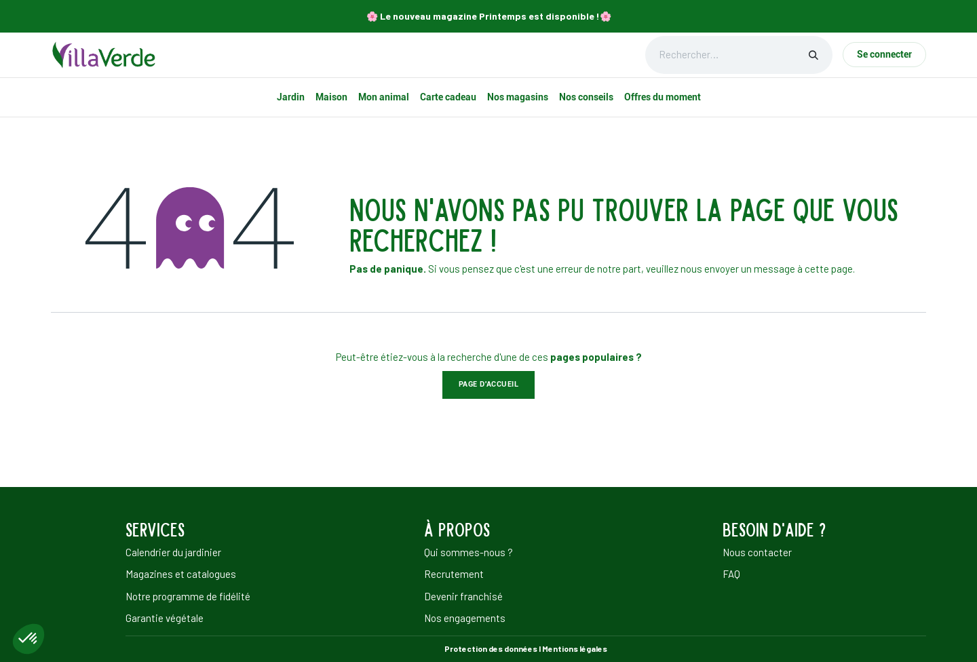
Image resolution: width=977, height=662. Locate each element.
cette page (829, 268)
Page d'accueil (489, 384)
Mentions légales (574, 648)
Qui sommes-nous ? (468, 552)
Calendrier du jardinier (173, 552)
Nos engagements (464, 618)
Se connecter (884, 54)
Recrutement (454, 574)
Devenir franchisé (463, 596)
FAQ (731, 574)
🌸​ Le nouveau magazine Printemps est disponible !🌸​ (488, 16)
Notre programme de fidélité (188, 596)
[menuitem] (290, 97)
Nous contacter (757, 552)
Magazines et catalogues (181, 574)
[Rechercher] (813, 55)
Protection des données (490, 648)
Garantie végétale (165, 618)
